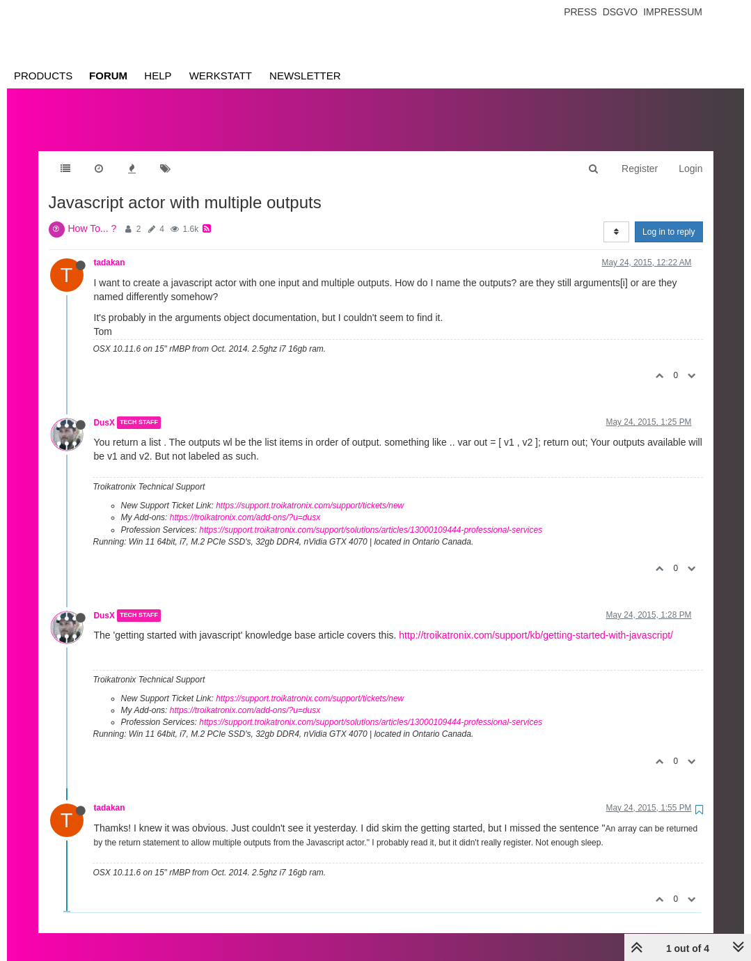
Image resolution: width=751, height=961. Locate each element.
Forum (108, 75)
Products (43, 75)
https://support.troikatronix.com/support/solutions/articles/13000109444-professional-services (370, 516)
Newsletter (305, 75)
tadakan (109, 248)
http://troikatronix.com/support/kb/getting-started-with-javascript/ (536, 621)
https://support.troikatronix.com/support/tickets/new (310, 492)
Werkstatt (220, 75)
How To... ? (92, 214)
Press (580, 11)
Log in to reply (668, 218)
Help (157, 75)
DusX (104, 409)
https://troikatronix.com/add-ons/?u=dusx (245, 503)
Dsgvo (620, 11)
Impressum (672, 11)
